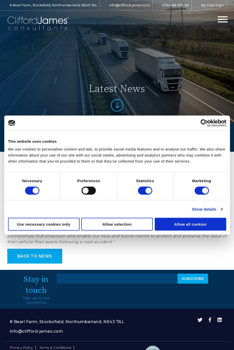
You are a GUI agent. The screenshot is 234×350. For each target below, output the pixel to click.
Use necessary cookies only (43, 224)
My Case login (212, 5)
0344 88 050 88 (175, 5)
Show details (204, 209)
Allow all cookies (190, 224)
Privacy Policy (21, 347)
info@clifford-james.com (129, 5)
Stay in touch (36, 285)
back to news (34, 256)
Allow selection (117, 224)
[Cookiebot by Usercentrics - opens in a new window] (204, 123)
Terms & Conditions (55, 347)
